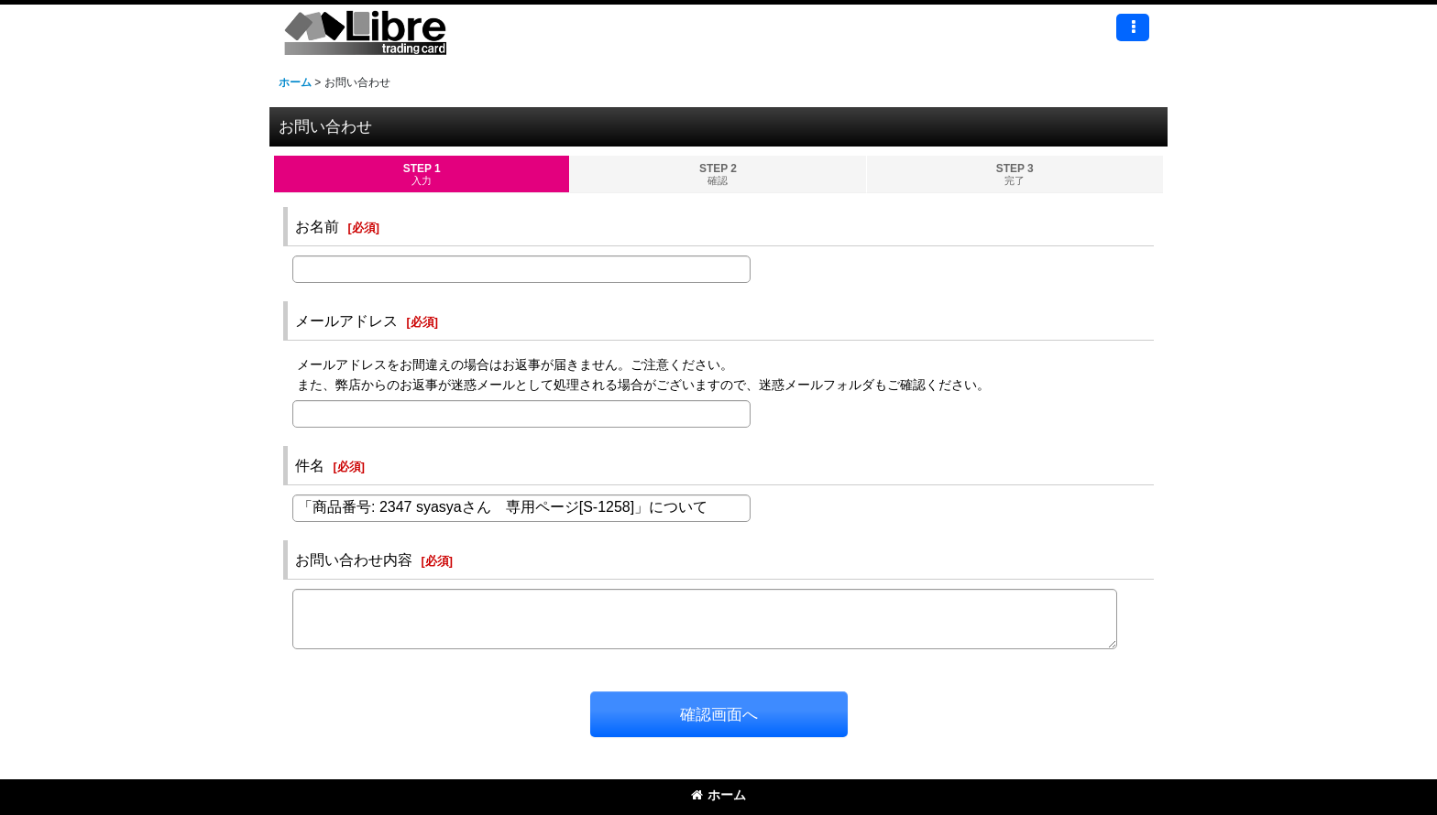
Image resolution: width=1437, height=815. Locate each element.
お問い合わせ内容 (353, 559)
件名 (309, 465)
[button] (1132, 27)
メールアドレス (346, 320)
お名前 (317, 226)
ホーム (718, 795)
